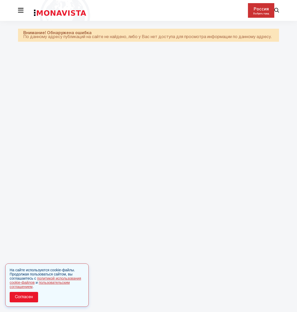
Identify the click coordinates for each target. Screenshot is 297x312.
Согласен (24, 297)
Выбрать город (261, 13)
